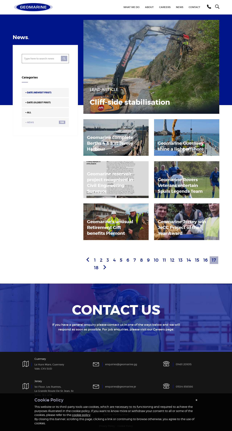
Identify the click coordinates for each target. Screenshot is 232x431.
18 (96, 267)
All (28, 112)
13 (181, 260)
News (45, 122)
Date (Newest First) (38, 92)
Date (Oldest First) (38, 102)
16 (205, 260)
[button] (208, 7)
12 (172, 260)
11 (164, 260)
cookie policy (81, 415)
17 (214, 260)
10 (156, 260)
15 (197, 260)
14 (189, 260)
